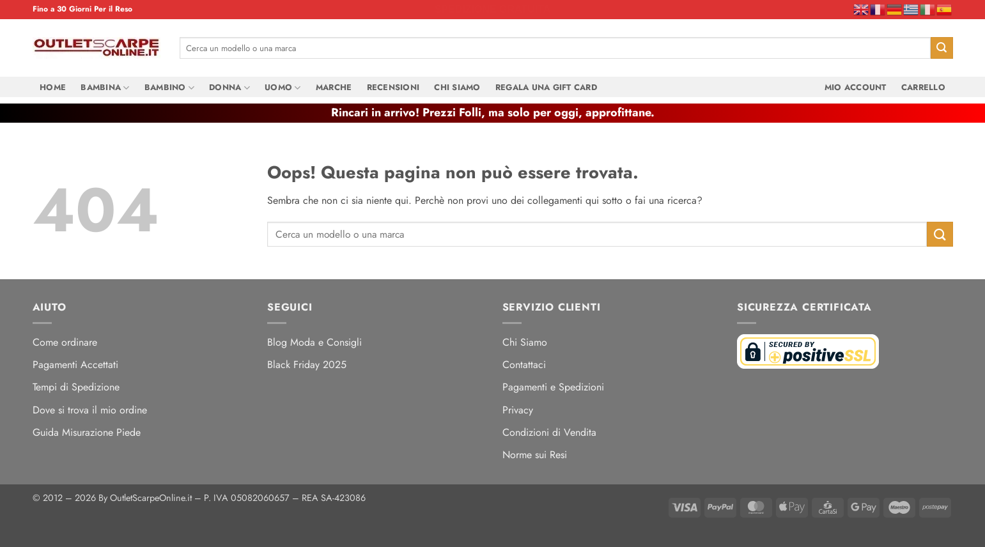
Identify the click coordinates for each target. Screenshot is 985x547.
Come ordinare (65, 342)
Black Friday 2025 (306, 364)
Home (53, 87)
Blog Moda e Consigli (314, 342)
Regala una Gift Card (546, 87)
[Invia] (941, 48)
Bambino (169, 87)
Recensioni (393, 87)
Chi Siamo (457, 87)
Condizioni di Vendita (549, 432)
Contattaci (524, 364)
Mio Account (856, 87)
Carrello (923, 87)
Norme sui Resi (534, 454)
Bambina (105, 87)
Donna (229, 87)
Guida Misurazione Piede (87, 432)
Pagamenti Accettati (75, 364)
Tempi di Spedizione (76, 387)
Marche (334, 87)
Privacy (517, 410)
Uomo (282, 87)
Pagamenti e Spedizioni (553, 387)
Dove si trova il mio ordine (90, 410)
